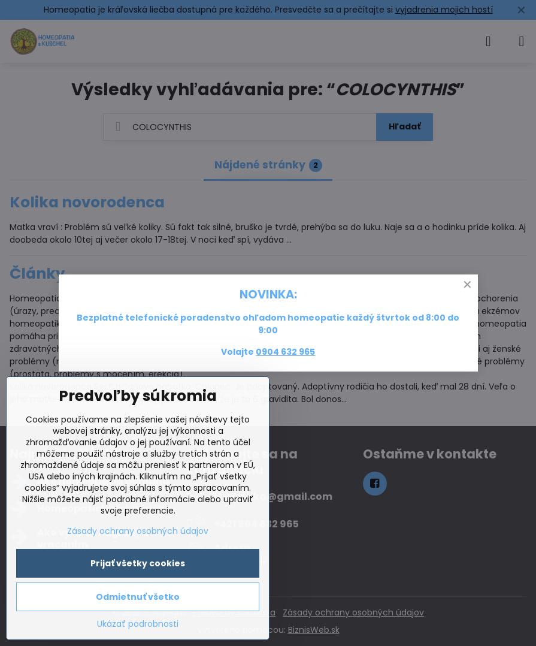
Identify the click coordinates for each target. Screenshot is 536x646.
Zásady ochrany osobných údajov (137, 531)
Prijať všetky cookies (137, 563)
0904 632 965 (285, 352)
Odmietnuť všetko (138, 597)
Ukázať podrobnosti (137, 624)
